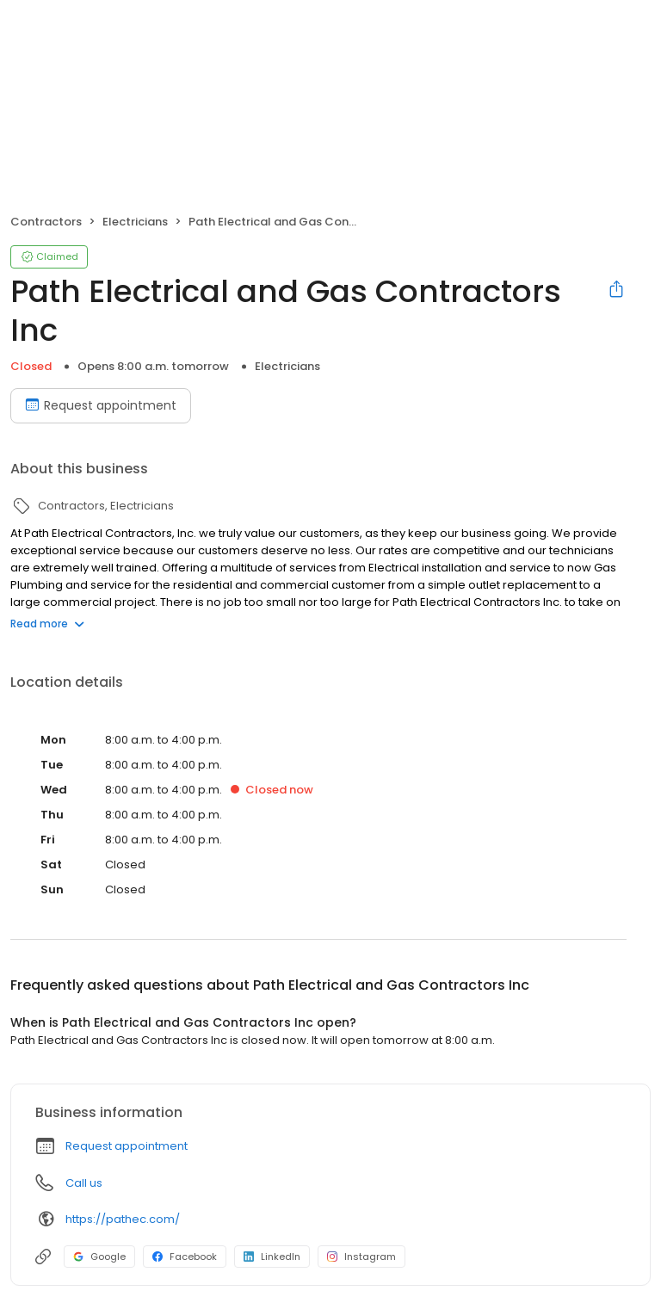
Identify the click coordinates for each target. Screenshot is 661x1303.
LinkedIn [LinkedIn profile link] (272, 1256)
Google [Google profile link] (99, 1256)
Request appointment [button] (126, 1146)
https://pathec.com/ (122, 1219)
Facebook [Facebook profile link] (184, 1256)
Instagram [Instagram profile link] (361, 1256)
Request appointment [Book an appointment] (100, 405)
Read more (47, 623)
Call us (83, 1183)
